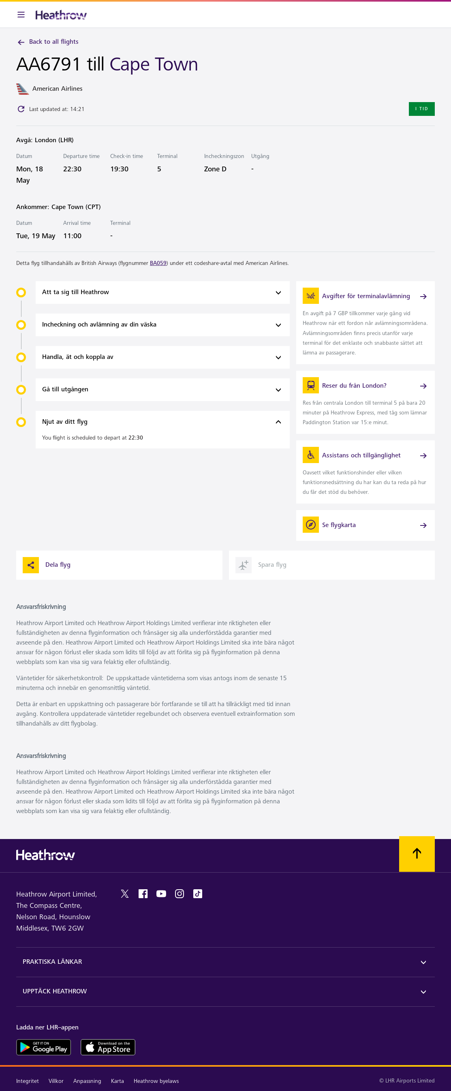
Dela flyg (47, 565)
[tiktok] (198, 894)
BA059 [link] (158, 263)
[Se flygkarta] (365, 525)
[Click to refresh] (21, 109)
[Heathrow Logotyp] (61, 14)
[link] (365, 322)
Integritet (27, 1081)
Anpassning (87, 1081)
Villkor (56, 1081)
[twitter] (125, 894)
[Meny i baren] (21, 14)
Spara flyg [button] (260, 565)
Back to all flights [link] (47, 42)
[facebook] (143, 894)
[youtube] (161, 894)
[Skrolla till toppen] (417, 854)
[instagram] (179, 894)
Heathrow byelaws (156, 1081)
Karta (117, 1081)
